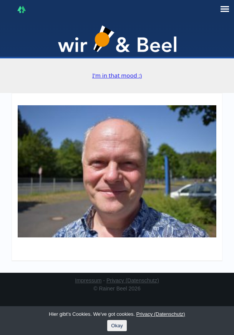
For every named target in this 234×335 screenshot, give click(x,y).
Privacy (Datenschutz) (132, 280)
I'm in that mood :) (117, 75)
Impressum (88, 280)
